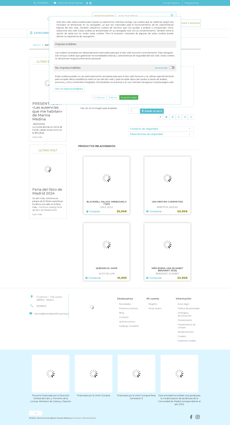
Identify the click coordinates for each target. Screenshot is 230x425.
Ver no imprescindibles (69, 88)
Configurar (99, 97)
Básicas (113, 97)
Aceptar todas (129, 97)
